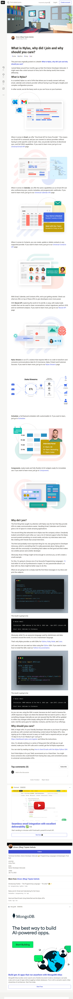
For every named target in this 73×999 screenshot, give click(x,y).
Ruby (49, 641)
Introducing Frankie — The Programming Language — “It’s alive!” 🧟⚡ (39, 885)
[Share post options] (3, 95)
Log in (55, 2)
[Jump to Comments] (3, 75)
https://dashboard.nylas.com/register (24, 739)
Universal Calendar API (43, 192)
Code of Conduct (34, 780)
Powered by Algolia (44, 2)
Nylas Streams (51, 364)
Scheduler (21, 418)
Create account (65, 2)
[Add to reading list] (3, 82)
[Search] (8, 2)
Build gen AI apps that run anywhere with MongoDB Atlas (35, 975)
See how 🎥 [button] (39, 835)
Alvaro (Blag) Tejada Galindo (25, 37)
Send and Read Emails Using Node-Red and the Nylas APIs (39, 899)
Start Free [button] (40, 986)
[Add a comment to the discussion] (41, 773)
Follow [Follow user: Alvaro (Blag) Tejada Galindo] (40, 852)
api (30, 56)
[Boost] (3, 88)
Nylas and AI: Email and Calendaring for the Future (39, 892)
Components (44, 470)
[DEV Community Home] (3, 2)
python (20, 56)
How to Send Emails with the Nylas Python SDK (51, 749)
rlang (26, 56)
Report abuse (45, 780)
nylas (14, 56)
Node (53, 641)
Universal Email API (18, 147)
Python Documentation (41, 648)
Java (60, 641)
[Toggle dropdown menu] (69, 787)
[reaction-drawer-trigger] (3, 68)
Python (44, 641)
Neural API (62, 308)
